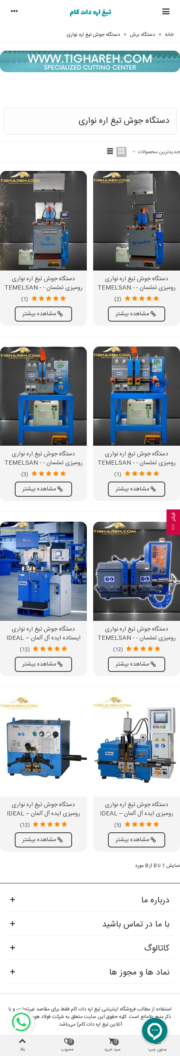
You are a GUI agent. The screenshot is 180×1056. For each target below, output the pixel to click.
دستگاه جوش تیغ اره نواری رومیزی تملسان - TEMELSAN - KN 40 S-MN (136, 638)
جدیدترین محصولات (156, 152)
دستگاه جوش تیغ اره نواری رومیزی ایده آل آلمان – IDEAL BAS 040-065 (137, 814)
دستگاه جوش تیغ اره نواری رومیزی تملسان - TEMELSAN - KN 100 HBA (136, 288)
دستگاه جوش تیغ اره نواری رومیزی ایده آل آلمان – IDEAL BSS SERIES (44, 814)
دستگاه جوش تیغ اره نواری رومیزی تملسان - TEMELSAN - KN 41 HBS (43, 463)
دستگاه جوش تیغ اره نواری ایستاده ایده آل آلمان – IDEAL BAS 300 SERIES (43, 638)
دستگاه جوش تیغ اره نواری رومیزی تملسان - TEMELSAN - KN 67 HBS (136, 463)
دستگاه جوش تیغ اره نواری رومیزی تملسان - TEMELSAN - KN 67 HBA (43, 288)
